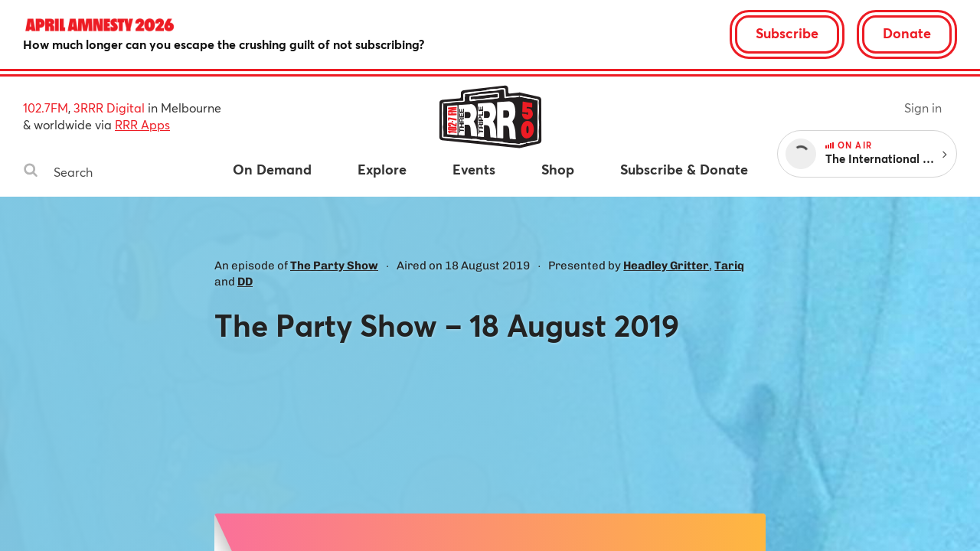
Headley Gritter (666, 265)
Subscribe (787, 33)
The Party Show (334, 265)
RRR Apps (142, 124)
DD (245, 282)
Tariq (729, 265)
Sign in (923, 107)
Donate (907, 33)
